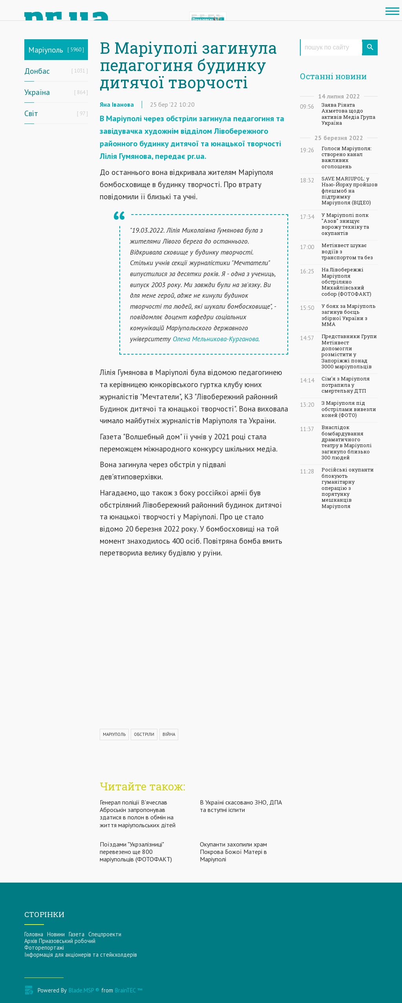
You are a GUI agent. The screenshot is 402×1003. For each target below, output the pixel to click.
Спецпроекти (104, 934)
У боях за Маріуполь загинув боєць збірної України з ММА (349, 315)
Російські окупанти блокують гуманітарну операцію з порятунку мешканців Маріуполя (348, 488)
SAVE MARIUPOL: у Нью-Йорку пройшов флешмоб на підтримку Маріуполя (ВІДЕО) (350, 191)
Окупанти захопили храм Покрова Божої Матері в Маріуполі (233, 851)
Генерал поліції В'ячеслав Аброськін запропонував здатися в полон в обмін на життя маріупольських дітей (137, 813)
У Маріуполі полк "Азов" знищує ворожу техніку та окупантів (345, 224)
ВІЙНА (169, 734)
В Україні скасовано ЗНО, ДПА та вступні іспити (241, 806)
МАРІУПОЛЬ (114, 734)
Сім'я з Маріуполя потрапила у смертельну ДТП (346, 385)
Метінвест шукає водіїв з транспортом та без (347, 251)
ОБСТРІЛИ (144, 734)
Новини (56, 934)
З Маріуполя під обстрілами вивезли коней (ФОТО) (349, 409)
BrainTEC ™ (128, 990)
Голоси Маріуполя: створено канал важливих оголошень (347, 157)
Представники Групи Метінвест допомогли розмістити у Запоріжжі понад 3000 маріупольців (349, 351)
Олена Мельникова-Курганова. (216, 338)
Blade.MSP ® (84, 990)
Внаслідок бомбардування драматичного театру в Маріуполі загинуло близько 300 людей (347, 442)
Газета (76, 934)
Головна (33, 934)
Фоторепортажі (44, 947)
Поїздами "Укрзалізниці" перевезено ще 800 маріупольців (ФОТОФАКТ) (136, 851)
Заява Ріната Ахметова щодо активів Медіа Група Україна (348, 114)
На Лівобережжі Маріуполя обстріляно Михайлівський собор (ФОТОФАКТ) (346, 282)
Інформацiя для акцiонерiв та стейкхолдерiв (80, 954)
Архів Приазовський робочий (59, 941)
